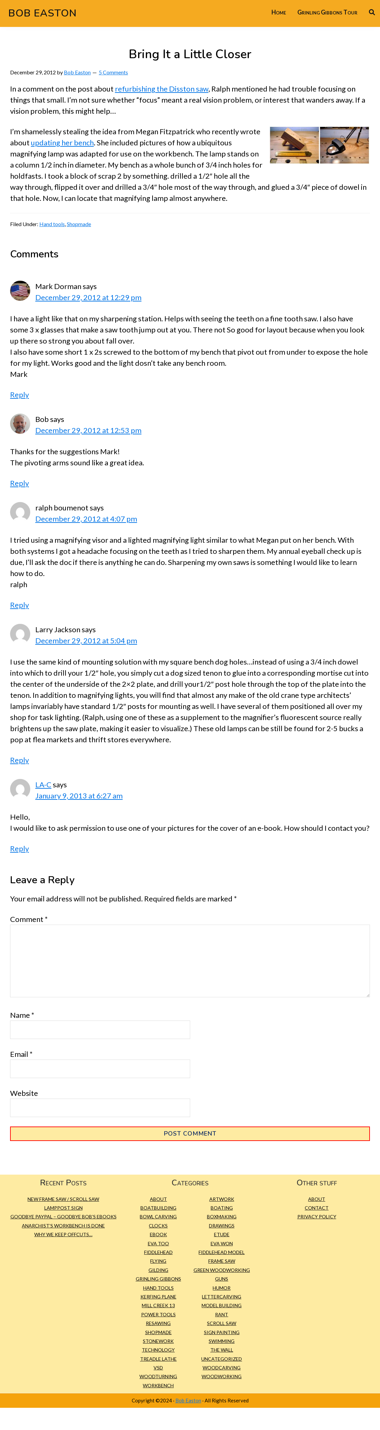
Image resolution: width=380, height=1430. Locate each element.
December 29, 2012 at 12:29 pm (88, 297)
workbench (158, 1385)
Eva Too (158, 1243)
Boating (222, 1208)
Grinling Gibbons (158, 1279)
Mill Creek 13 (158, 1305)
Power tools (158, 1314)
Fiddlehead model (222, 1252)
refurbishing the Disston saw (161, 88)
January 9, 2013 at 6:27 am (79, 795)
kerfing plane (158, 1296)
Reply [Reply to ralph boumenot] (19, 604)
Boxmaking (222, 1216)
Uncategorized (221, 1359)
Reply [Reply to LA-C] (19, 848)
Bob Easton (42, 13)
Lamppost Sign (63, 1208)
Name (22, 1015)
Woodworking (222, 1376)
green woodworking (222, 1270)
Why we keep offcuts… (63, 1234)
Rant (221, 1314)
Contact (317, 1208)
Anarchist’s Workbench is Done (63, 1225)
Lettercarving (221, 1296)
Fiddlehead (158, 1252)
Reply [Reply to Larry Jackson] (19, 759)
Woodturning (158, 1376)
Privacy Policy (316, 1216)
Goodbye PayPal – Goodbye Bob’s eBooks (63, 1216)
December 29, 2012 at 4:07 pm (86, 518)
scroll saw (221, 1323)
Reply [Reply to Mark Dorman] (19, 394)
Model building (222, 1305)
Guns (221, 1279)
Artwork (221, 1199)
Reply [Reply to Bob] (19, 483)
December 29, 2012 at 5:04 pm (86, 640)
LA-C (43, 784)
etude (221, 1234)
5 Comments (113, 72)
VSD (158, 1367)
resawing (158, 1323)
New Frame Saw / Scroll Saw (63, 1199)
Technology (158, 1350)
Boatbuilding (158, 1208)
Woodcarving (222, 1367)
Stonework (158, 1341)
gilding (158, 1270)
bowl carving (158, 1216)
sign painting (222, 1332)
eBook (158, 1234)
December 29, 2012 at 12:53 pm (88, 430)
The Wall (221, 1350)
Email (21, 1054)
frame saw (221, 1261)
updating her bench (62, 142)
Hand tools (52, 224)
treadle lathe (158, 1359)
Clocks (158, 1225)
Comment (29, 919)
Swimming (222, 1341)
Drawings (222, 1225)
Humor (221, 1288)
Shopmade (79, 224)
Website (24, 1093)
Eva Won (222, 1243)
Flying (158, 1261)
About (158, 1199)
